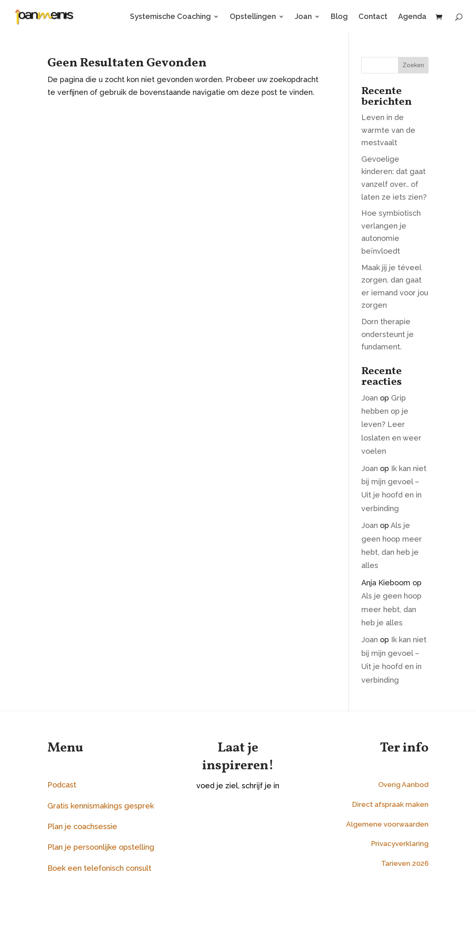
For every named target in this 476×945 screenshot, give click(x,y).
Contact (372, 17)
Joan (303, 17)
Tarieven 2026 (405, 863)
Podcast (61, 784)
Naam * (226, 862)
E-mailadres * (236, 831)
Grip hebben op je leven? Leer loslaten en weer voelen (391, 425)
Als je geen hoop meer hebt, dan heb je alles (391, 609)
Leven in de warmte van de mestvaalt (388, 130)
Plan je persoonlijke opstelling (100, 847)
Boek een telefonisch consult (99, 868)
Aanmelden (264, 902)
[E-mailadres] (264, 845)
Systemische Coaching (170, 17)
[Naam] (264, 877)
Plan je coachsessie (82, 826)
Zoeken (413, 65)
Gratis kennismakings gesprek (100, 805)
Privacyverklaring (400, 843)
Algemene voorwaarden (387, 824)
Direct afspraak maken (390, 804)
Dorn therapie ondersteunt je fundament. (387, 334)
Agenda (412, 17)
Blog (339, 17)
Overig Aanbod (403, 784)
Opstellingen (253, 17)
